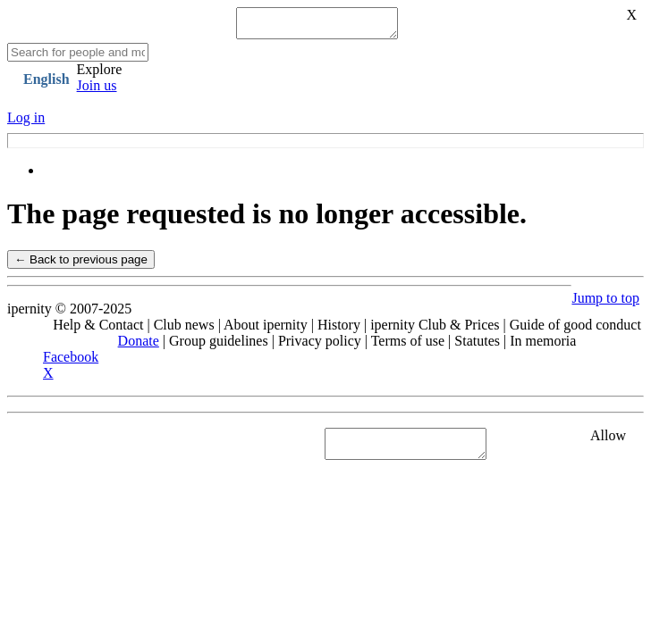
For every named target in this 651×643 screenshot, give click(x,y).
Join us (97, 90)
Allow (608, 440)
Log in (26, 122)
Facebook (70, 362)
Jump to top (605, 303)
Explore (100, 74)
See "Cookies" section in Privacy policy (120, 448)
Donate (138, 346)
